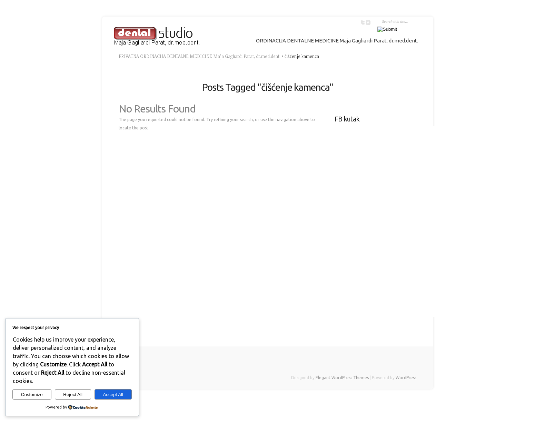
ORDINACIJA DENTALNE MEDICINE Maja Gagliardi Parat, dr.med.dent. (337, 40)
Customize (32, 394)
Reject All (72, 394)
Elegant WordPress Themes (342, 377)
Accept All (113, 394)
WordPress (406, 377)
